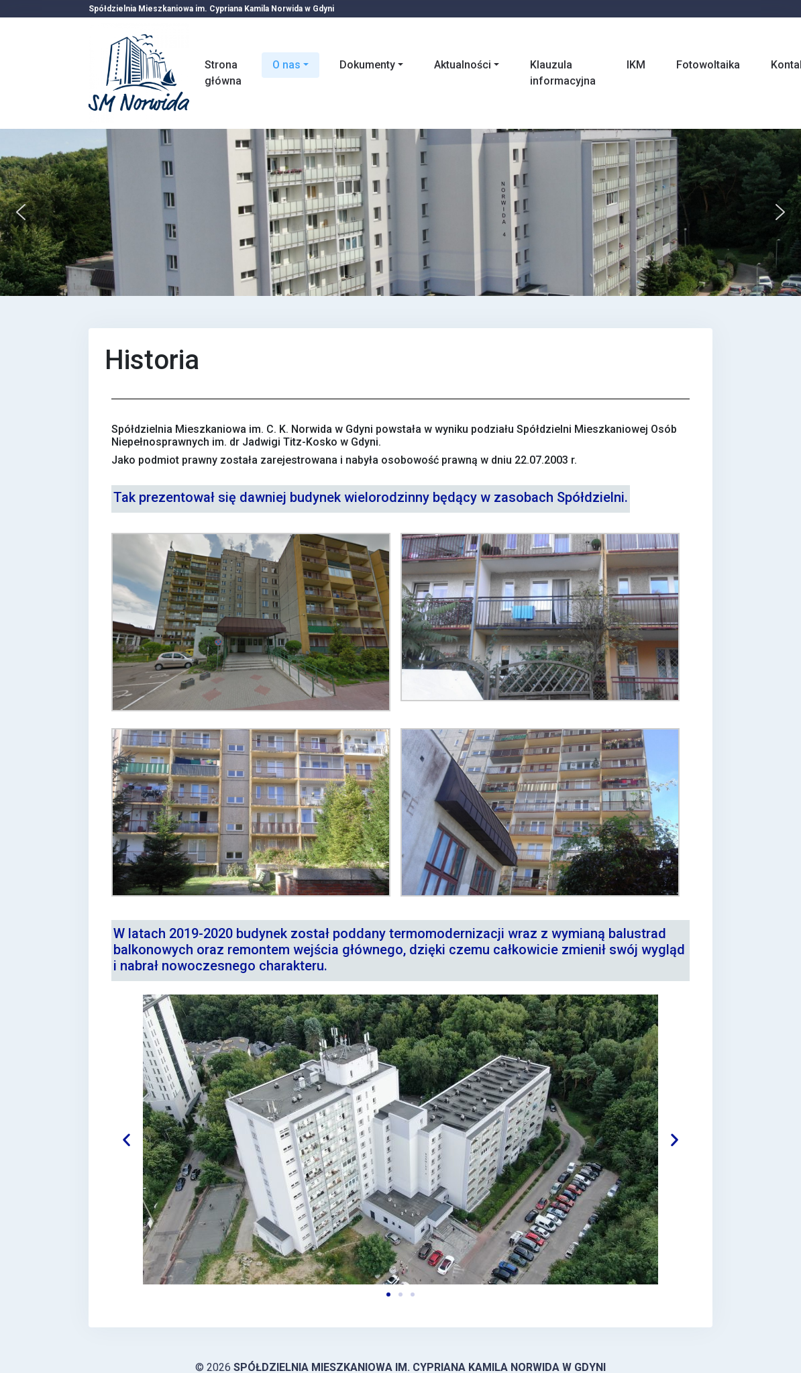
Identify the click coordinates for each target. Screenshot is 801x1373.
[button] (21, 212)
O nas (286, 64)
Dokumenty (367, 64)
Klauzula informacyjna (563, 72)
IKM (636, 64)
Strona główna (223, 72)
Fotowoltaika (708, 64)
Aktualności (462, 64)
